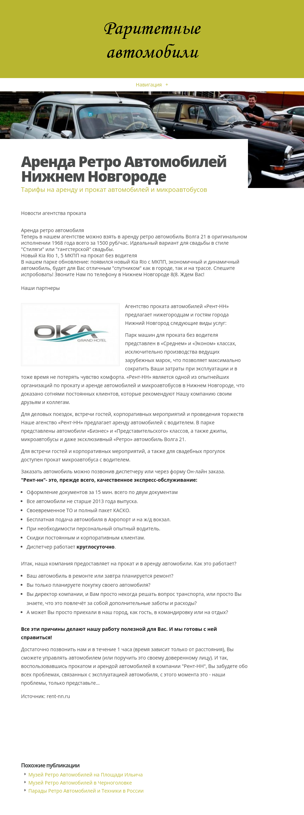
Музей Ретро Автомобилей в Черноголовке (80, 782)
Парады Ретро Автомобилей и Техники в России (86, 790)
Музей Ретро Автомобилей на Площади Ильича (85, 774)
